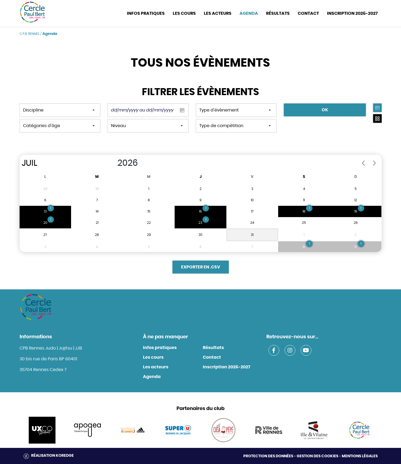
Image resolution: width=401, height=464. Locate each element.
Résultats (278, 13)
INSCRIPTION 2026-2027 (352, 13)
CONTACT (308, 13)
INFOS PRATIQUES (146, 13)
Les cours (184, 13)
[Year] (112, 163)
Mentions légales (360, 456)
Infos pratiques (160, 348)
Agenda (249, 13)
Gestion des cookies (317, 456)
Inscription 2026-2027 (226, 367)
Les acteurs (217, 13)
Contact (212, 357)
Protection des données (268, 456)
